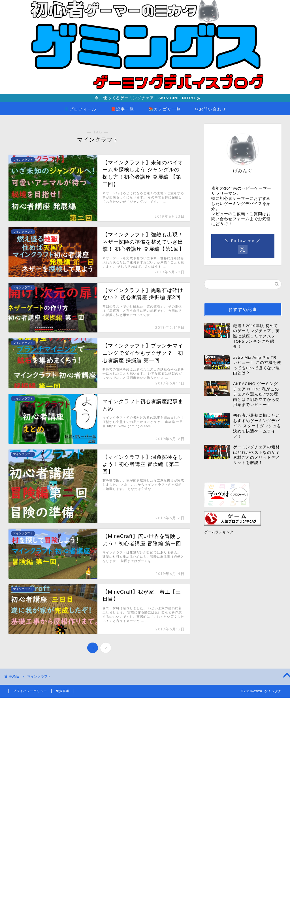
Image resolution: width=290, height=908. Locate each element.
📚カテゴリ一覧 (164, 110)
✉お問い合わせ (210, 110)
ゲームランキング (219, 533)
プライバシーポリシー (30, 691)
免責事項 (62, 691)
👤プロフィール (80, 110)
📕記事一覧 (122, 110)
